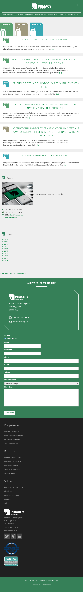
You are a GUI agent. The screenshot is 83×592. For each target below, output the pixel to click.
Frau (16, 339)
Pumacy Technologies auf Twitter (7, 536)
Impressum (36, 585)
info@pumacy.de (16, 215)
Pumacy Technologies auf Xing (13, 536)
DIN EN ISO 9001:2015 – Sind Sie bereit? (45, 39)
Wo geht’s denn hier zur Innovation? (45, 155)
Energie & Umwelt (11, 465)
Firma (7, 357)
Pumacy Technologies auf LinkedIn (19, 536)
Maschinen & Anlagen (12, 461)
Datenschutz (46, 585)
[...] (52, 49)
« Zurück (3, 274)
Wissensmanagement (12, 431)
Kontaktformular (11, 218)
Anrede (7, 335)
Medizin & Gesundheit (12, 457)
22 (18, 274)
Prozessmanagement (12, 439)
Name (7, 342)
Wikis (6, 503)
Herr (9, 339)
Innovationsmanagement (13, 435)
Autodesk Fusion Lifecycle (14, 487)
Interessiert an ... (11, 380)
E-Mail (7, 365)
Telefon (7, 372)
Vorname (8, 350)
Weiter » (22, 274)
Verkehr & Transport (12, 469)
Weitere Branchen (11, 473)
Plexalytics (8, 491)
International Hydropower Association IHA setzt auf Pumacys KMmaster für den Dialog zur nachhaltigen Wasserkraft (45, 132)
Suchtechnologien (11, 443)
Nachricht (8, 387)
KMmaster (8, 499)
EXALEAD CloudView (11, 495)
